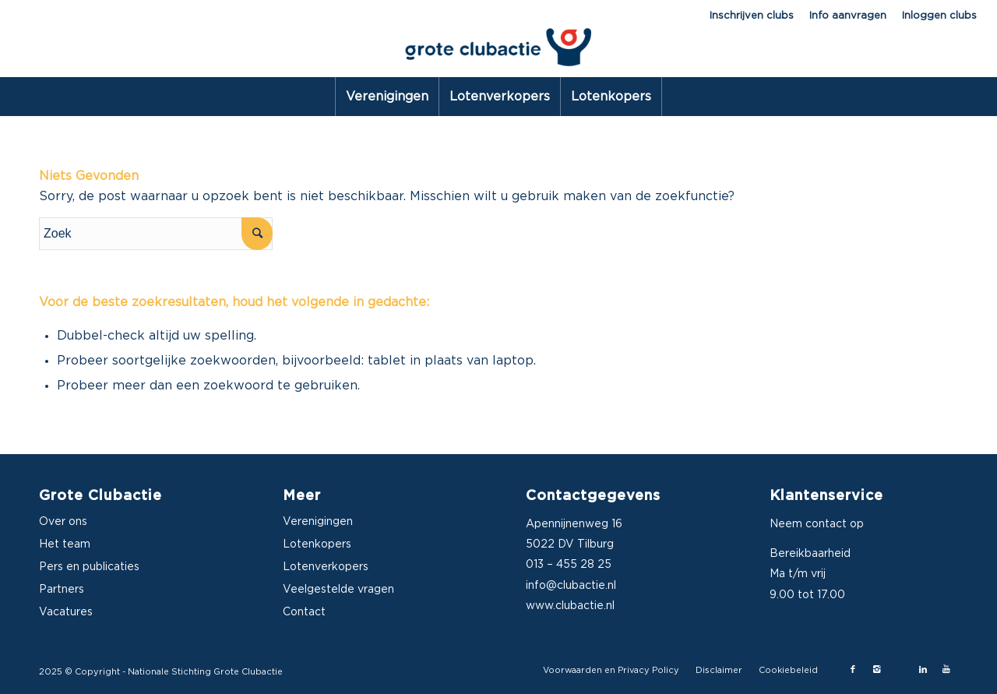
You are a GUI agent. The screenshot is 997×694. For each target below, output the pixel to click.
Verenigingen (318, 521)
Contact (304, 612)
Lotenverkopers (325, 567)
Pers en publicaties (89, 567)
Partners (61, 589)
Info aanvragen (847, 16)
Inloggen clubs (939, 16)
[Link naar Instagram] (876, 670)
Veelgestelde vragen (338, 589)
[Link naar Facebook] (853, 670)
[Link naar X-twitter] (899, 670)
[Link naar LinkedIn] (923, 670)
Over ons (63, 521)
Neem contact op (817, 524)
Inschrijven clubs (752, 16)
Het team (64, 544)
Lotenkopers (317, 544)
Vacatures (66, 612)
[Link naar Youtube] (946, 670)
